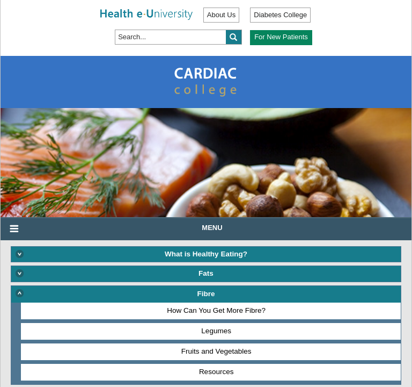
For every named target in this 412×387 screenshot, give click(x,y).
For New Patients (281, 37)
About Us (221, 15)
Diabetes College (280, 15)
